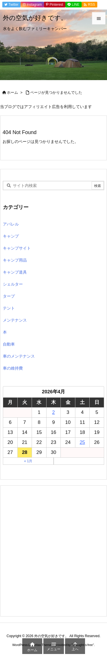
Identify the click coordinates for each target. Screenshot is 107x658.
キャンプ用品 (15, 260)
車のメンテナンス (19, 356)
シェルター (13, 284)
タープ (9, 296)
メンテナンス (15, 320)
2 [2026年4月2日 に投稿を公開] (53, 412)
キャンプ (11, 236)
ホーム (12, 92)
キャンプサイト (17, 248)
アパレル (11, 224)
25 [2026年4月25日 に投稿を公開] (82, 442)
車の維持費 (13, 368)
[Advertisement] (53, 551)
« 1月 (28, 461)
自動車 (9, 344)
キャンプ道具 (15, 272)
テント (9, 308)
